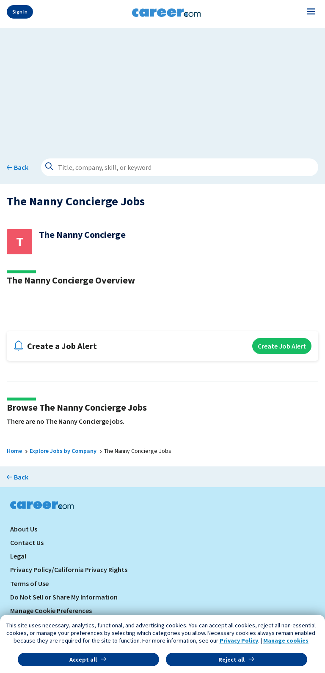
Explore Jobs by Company (63, 451)
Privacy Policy (239, 640)
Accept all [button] (83, 659)
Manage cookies (285, 640)
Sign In (20, 11)
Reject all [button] (231, 659)
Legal (18, 556)
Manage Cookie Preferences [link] (51, 610)
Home (14, 451)
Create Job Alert (282, 346)
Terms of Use (29, 583)
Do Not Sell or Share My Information (64, 597)
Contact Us (27, 542)
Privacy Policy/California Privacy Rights (68, 569)
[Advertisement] (162, 87)
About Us (23, 529)
